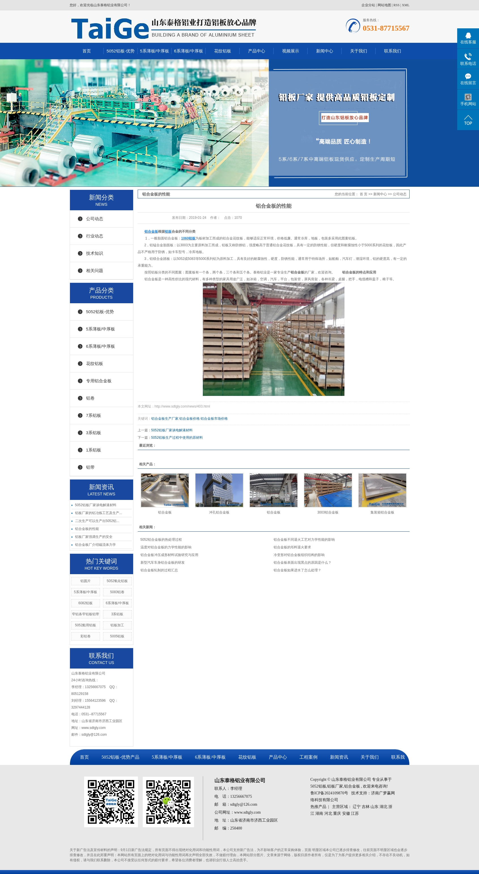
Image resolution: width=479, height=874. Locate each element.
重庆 (337, 813)
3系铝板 (93, 432)
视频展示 (290, 50)
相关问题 (94, 270)
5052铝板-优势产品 (120, 757)
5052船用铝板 (85, 625)
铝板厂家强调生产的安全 (93, 537)
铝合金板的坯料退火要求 (292, 547)
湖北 (384, 807)
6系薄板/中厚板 (188, 50)
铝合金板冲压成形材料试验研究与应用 (169, 555)
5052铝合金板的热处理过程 (161, 540)
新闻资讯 (339, 757)
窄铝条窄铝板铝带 (85, 614)
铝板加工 (117, 625)
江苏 (355, 813)
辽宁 (357, 807)
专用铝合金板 (99, 380)
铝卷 (90, 398)
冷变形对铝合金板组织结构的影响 (299, 555)
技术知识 (94, 253)
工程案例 (308, 757)
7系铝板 (93, 415)
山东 (374, 807)
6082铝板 (85, 603)
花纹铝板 (222, 50)
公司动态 (94, 218)
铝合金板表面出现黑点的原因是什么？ (302, 563)
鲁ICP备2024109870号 (329, 793)
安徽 (346, 813)
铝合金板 (165, 512)
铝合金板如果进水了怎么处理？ (297, 570)
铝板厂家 (335, 786)
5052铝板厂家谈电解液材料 (96, 505)
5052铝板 (318, 786)
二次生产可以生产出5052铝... (97, 521)
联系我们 (392, 50)
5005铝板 (117, 636)
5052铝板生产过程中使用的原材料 (177, 438)
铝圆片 (85, 581)
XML (406, 5)
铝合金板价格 (189, 419)
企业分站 (368, 5)
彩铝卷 (85, 636)
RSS (396, 5)
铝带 (90, 467)
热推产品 (318, 807)
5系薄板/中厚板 (154, 50)
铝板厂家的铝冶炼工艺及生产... (98, 513)
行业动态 (94, 236)
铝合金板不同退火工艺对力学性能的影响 (304, 540)
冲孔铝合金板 (219, 512)
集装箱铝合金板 (382, 512)
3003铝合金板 (328, 512)
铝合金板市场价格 (214, 419)
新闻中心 (324, 50)
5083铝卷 (117, 592)
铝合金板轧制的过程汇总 (159, 570)
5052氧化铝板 (117, 581)
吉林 (366, 807)
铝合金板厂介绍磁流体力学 (95, 545)
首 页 (363, 194)
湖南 (319, 813)
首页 (86, 50)
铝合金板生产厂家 (164, 419)
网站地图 (384, 5)
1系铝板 (93, 449)
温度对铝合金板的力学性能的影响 (165, 547)
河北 (328, 813)
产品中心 (256, 50)
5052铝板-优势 (120, 50)
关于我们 (358, 50)
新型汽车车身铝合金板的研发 (162, 563)
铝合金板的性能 (87, 529)
